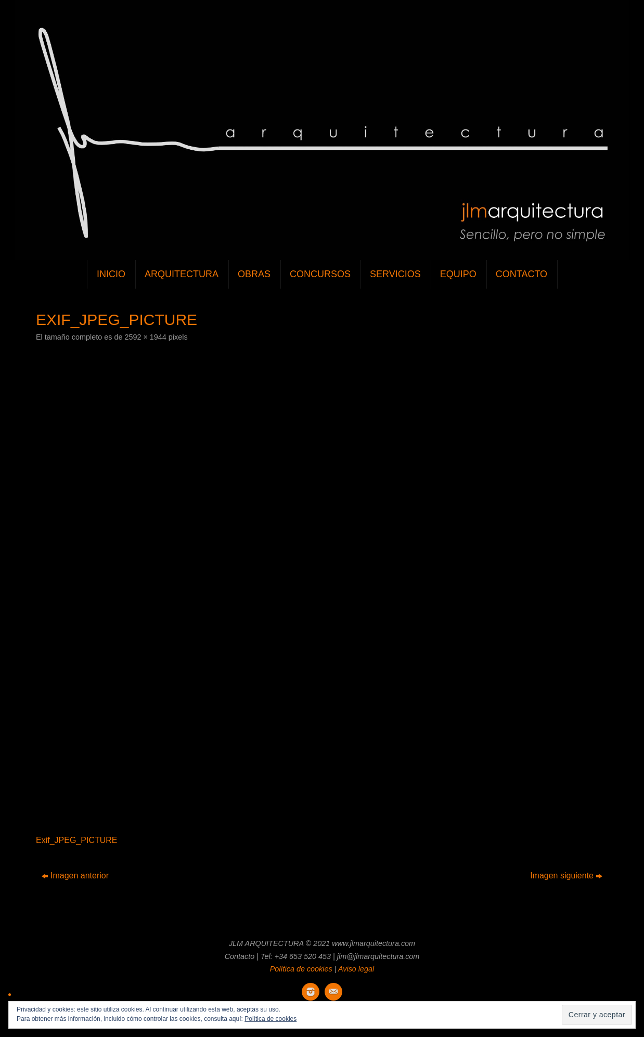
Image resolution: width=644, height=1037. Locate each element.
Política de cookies (301, 969)
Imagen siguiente (566, 875)
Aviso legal (356, 969)
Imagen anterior (75, 875)
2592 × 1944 (145, 337)
